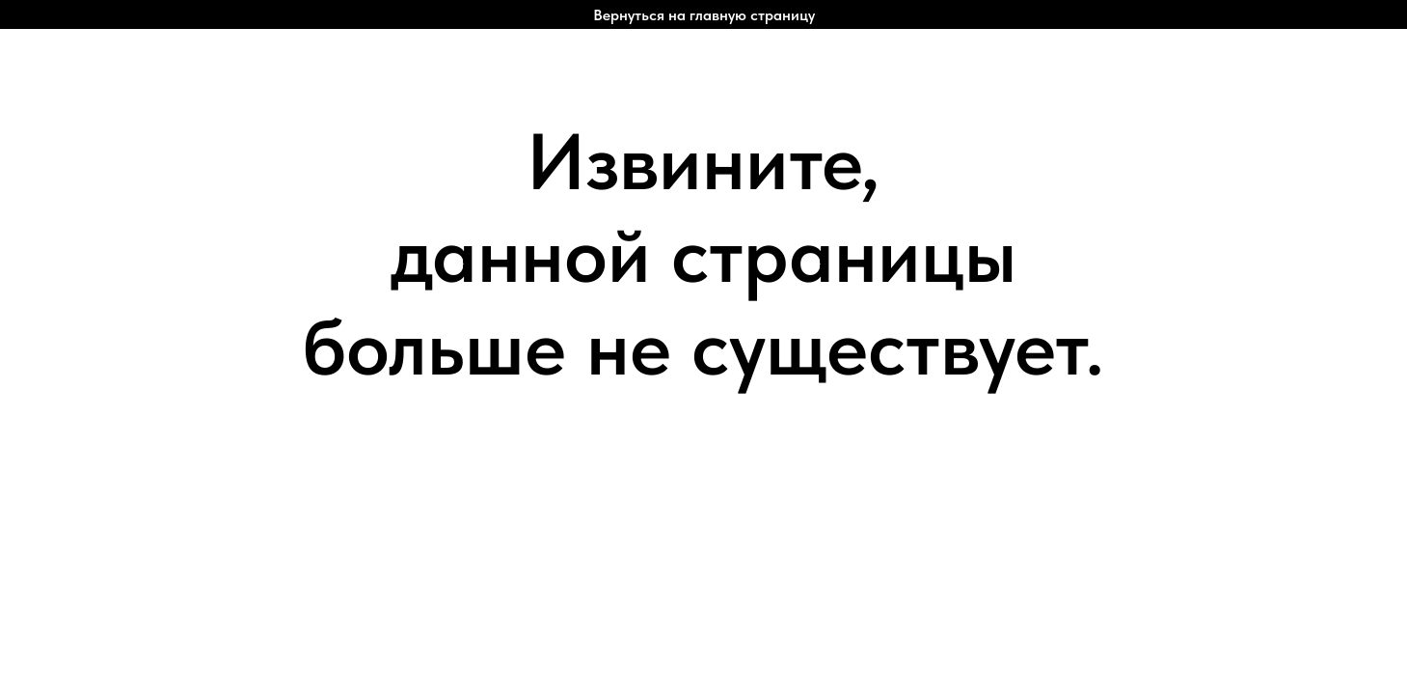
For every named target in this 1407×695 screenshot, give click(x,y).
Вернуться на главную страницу (704, 15)
